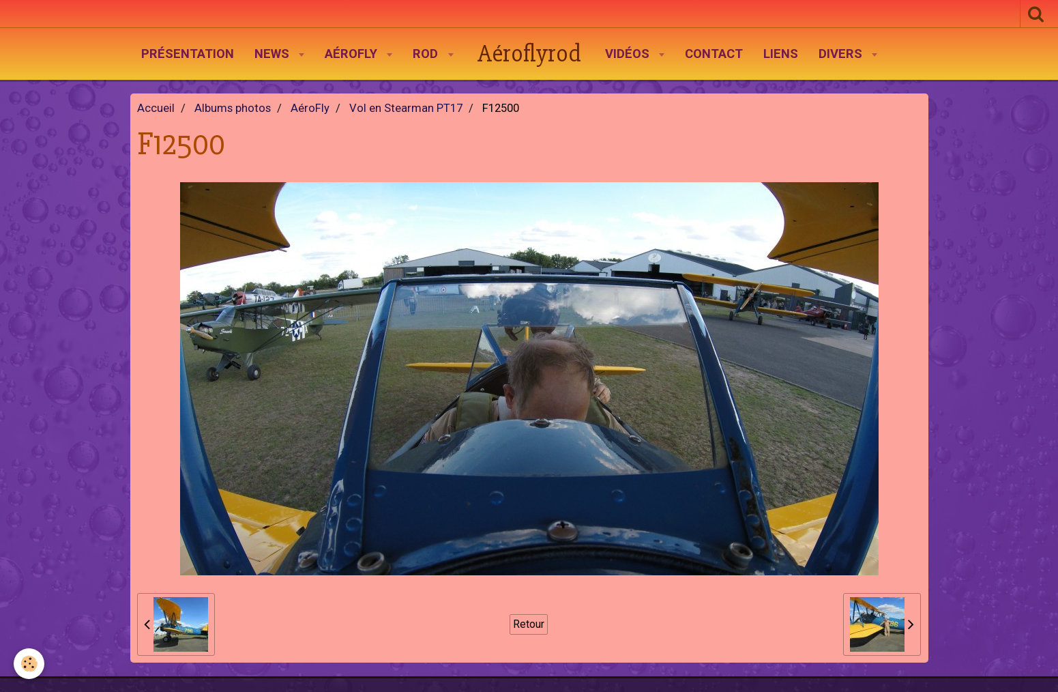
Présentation (187, 53)
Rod (427, 53)
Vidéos (629, 53)
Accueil (156, 108)
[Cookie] (29, 663)
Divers (842, 53)
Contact (714, 53)
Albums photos (232, 108)
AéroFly (353, 53)
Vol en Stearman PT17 (405, 108)
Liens (780, 53)
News (273, 53)
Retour (528, 624)
